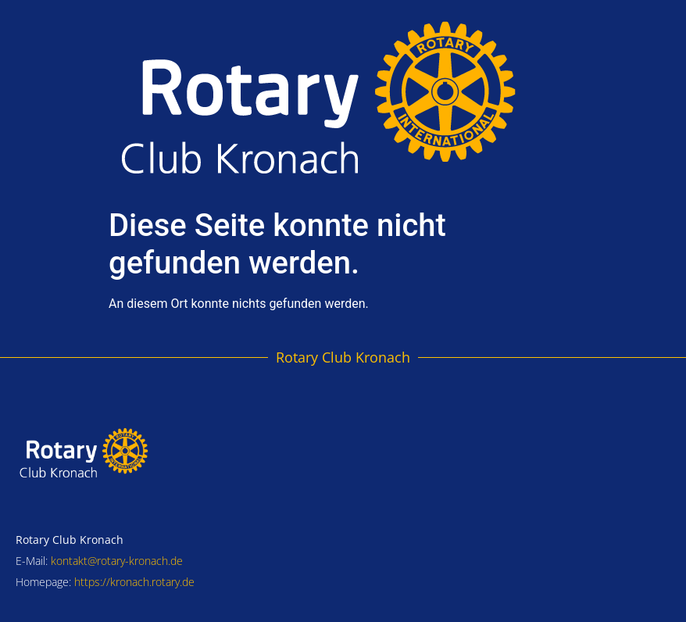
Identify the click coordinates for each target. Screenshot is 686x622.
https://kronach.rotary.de (134, 581)
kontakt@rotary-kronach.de (117, 560)
